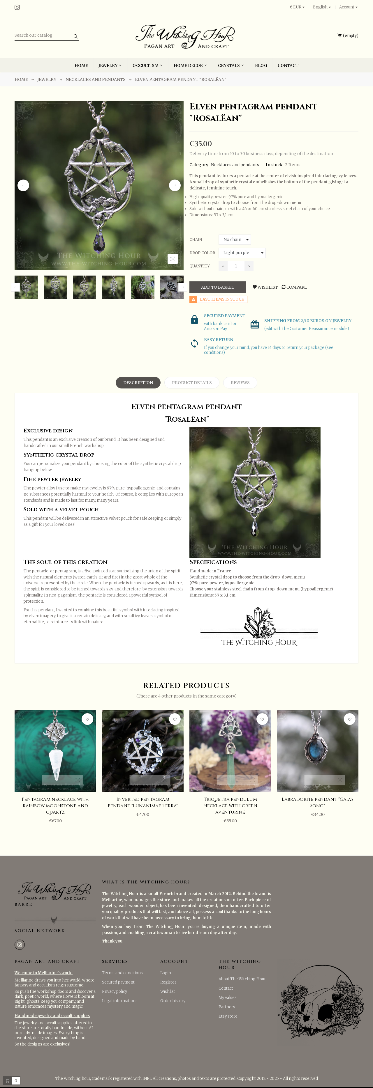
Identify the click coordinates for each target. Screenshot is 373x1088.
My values (228, 997)
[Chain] (235, 240)
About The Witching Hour (242, 979)
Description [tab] (138, 382)
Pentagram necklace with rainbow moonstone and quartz (55, 805)
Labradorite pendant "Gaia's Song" (317, 802)
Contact (226, 988)
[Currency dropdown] (299, 7)
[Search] (47, 36)
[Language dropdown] (322, 7)
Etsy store (228, 1016)
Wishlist (167, 991)
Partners (227, 1006)
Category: (199, 164)
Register (168, 982)
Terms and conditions (122, 972)
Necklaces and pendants (235, 164)
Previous (23, 185)
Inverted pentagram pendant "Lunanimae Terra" (143, 802)
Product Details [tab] (192, 382)
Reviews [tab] (240, 382)
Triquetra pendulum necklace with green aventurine (230, 805)
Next (175, 185)
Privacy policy (114, 991)
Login (165, 972)
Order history (172, 1000)
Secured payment (118, 982)
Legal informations (120, 1000)
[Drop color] (242, 253)
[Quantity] (236, 266)
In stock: (275, 164)
